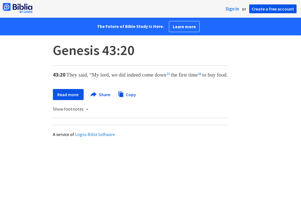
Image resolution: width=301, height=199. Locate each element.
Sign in (232, 9)
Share (100, 94)
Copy (127, 94)
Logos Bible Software (95, 134)
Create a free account (273, 9)
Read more (68, 94)
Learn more (184, 26)
